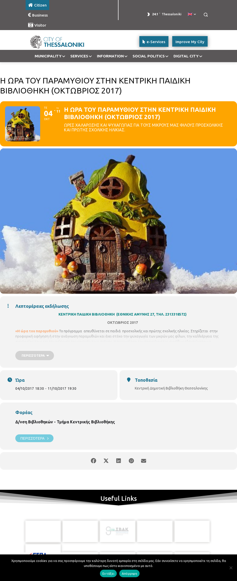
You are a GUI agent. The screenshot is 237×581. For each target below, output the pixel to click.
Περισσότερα (34, 438)
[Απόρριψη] (230, 567)
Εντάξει (108, 573)
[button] (205, 15)
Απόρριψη (129, 573)
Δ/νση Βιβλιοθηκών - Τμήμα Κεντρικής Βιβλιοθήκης (65, 422)
